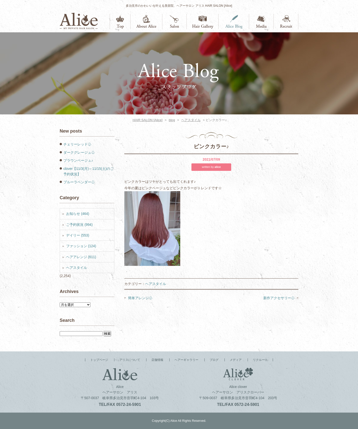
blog (172, 120)
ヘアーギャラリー (203, 21)
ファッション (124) (81, 246)
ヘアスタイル (191, 120)
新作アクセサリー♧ (279, 298)
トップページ (120, 21)
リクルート (286, 21)
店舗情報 (174, 21)
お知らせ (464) (77, 214)
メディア (261, 21)
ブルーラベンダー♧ (79, 182)
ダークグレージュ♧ (79, 152)
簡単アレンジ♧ (140, 298)
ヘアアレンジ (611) (81, 257)
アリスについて (146, 21)
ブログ (234, 21)
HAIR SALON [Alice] (147, 120)
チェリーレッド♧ (77, 144)
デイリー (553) (77, 235)
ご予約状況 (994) (79, 225)
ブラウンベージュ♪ (78, 160)
